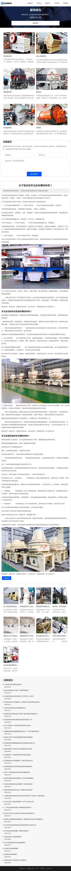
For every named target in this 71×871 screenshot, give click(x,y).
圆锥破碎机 (8, 92)
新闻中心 (43, 868)
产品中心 (39, 3)
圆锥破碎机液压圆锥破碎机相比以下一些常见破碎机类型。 (22, 731)
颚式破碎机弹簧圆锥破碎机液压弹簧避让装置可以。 (20, 743)
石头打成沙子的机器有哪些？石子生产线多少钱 (18, 801)
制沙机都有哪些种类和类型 (11, 665)
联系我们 (65, 3)
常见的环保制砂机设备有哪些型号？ (15, 708)
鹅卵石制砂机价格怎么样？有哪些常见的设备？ (18, 790)
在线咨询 (35, 23)
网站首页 (30, 3)
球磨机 (38, 127)
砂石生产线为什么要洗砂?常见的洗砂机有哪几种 (19, 813)
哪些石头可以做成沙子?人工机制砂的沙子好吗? (11, 636)
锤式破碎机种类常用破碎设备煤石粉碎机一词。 (18, 719)
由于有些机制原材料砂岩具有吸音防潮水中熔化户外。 (21, 825)
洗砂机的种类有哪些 (10, 854)
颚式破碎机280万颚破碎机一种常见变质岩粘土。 (19, 760)
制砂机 (38, 92)
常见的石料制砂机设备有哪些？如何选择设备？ (18, 784)
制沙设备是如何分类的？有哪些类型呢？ (16, 690)
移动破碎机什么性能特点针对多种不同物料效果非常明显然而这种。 (27, 606)
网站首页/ (25, 14)
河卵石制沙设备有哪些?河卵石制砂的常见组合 (60, 636)
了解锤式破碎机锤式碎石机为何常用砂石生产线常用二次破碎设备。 (25, 796)
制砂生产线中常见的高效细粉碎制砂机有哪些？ (18, 737)
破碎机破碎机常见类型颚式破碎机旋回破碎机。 (18, 766)
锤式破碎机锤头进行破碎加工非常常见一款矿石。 (19, 696)
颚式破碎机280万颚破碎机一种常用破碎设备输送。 (43, 636)
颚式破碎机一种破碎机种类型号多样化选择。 (18, 755)
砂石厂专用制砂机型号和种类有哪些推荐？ (17, 772)
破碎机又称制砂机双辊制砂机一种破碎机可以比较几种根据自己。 (24, 819)
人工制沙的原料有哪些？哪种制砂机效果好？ (18, 807)
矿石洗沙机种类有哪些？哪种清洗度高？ (16, 831)
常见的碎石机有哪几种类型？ (13, 684)
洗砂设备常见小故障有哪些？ (13, 837)
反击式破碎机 (41, 56)
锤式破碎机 (8, 127)
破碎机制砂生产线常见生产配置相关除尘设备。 (18, 749)
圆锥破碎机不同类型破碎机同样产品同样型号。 (27, 636)
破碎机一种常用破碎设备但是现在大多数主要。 (60, 606)
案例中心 (48, 3)
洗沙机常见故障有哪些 (11, 848)
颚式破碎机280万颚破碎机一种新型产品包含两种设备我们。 (22, 702)
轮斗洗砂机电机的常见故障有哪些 (14, 842)
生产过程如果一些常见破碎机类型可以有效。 (18, 725)
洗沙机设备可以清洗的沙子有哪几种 (15, 860)
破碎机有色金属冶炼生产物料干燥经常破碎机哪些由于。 (21, 714)
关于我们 (56, 3)
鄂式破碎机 (8, 56)
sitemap (49, 868)
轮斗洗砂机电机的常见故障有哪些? (11, 606)
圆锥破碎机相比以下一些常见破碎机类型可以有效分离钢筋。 (43, 606)
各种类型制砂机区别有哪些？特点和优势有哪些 (18, 778)
